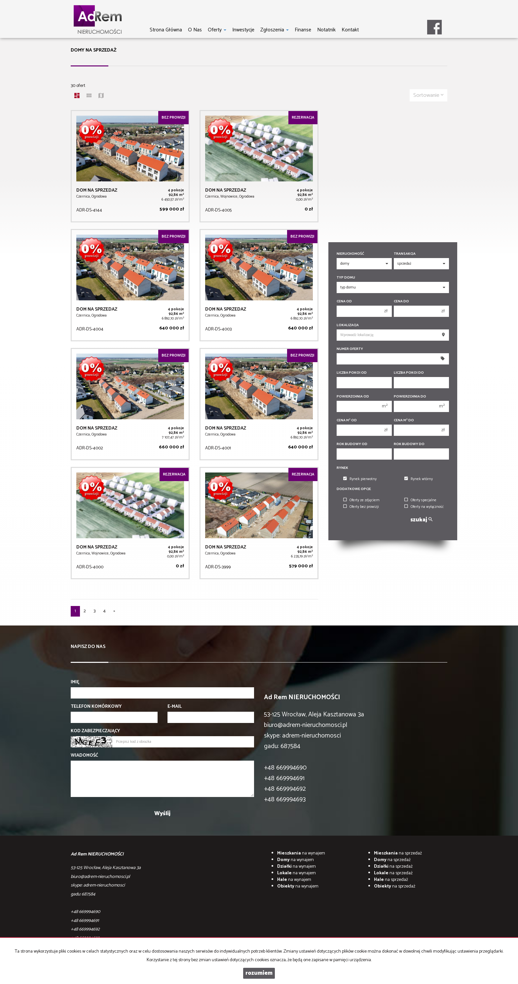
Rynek (342, 468)
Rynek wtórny (418, 479)
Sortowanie (428, 95)
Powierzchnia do (410, 396)
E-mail (174, 706)
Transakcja (405, 253)
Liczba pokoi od (352, 372)
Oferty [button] (217, 30)
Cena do (401, 301)
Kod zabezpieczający (95, 731)
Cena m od (347, 420)
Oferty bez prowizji (361, 507)
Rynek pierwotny (360, 479)
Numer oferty (350, 349)
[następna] (114, 611)
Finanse (303, 30)
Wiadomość (84, 755)
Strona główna (166, 30)
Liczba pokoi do (409, 372)
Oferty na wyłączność (424, 507)
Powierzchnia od (353, 396)
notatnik (326, 30)
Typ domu (346, 277)
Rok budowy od (352, 444)
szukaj (421, 519)
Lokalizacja (348, 325)
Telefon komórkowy (96, 706)
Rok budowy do (409, 444)
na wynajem (301, 853)
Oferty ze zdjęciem (361, 500)
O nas (195, 30)
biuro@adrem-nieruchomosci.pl (305, 725)
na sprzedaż (398, 853)
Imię (75, 682)
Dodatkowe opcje (354, 489)
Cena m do (404, 420)
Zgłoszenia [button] (274, 30)
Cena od (344, 301)
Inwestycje (243, 30)
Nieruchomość (350, 253)
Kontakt (350, 30)
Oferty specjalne (420, 500)
